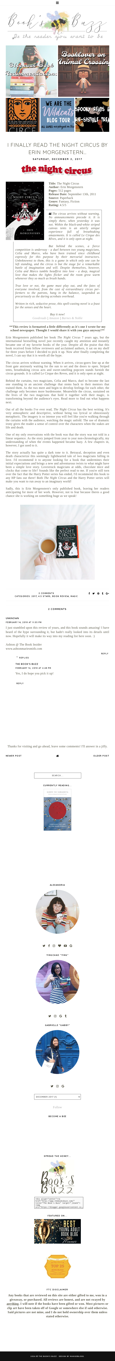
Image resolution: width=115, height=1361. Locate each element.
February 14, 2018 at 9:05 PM (24, 622)
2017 (34, 596)
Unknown (12, 618)
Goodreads (39, 318)
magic (74, 596)
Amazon (54, 318)
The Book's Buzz (26, 664)
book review (60, 596)
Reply (104, 653)
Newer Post (14, 755)
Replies (24, 658)
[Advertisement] (21, 1335)
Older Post (101, 755)
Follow (57, 1107)
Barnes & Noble (72, 318)
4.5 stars (44, 596)
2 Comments (46, 593)
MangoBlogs (77, 1356)
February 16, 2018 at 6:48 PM (33, 668)
